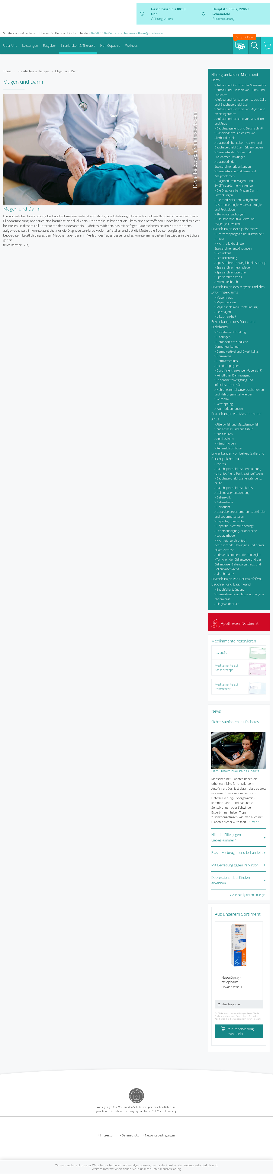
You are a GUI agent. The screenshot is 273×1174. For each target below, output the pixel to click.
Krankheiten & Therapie (78, 45)
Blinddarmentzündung (231, 332)
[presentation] (217, 966)
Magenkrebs (224, 297)
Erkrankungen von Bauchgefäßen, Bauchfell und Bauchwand (236, 582)
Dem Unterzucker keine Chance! (235, 771)
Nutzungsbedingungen (160, 1135)
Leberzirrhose (225, 535)
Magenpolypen (226, 302)
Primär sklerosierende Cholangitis (238, 555)
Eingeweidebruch (227, 604)
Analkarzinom (225, 439)
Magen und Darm (66, 71)
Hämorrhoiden (226, 443)
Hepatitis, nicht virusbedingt (235, 526)
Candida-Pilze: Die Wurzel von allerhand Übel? (235, 135)
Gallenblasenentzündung (232, 493)
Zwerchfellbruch (227, 282)
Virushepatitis (225, 574)
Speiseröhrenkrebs (229, 277)
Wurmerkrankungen (229, 409)
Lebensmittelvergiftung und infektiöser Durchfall (234, 382)
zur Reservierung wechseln (237, 1031)
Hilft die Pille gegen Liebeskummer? (226, 837)
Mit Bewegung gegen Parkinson (234, 865)
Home (7, 71)
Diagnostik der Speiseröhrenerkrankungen (233, 164)
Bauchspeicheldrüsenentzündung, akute (238, 480)
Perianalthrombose (229, 448)
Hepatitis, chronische (230, 521)
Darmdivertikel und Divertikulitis (237, 351)
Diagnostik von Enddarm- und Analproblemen (235, 173)
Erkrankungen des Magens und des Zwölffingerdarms (237, 290)
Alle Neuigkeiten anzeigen (249, 895)
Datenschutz (130, 1135)
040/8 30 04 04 (101, 33)
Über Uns (10, 45)
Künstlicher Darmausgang (233, 375)
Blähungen (223, 337)
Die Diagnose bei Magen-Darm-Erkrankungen (236, 192)
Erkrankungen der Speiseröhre (234, 229)
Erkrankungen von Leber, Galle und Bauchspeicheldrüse (237, 456)
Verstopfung (224, 404)
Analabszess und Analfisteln (234, 429)
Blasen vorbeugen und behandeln (237, 852)
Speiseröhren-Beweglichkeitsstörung (241, 263)
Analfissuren (224, 434)
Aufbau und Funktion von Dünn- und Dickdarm (240, 92)
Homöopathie (110, 45)
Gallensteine (224, 502)
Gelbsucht (223, 507)
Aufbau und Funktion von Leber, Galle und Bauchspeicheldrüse (240, 101)
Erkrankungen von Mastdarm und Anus (236, 416)
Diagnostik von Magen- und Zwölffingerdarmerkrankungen (234, 183)
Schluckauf (223, 253)
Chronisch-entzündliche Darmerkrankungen (231, 344)
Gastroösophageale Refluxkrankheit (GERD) (239, 236)
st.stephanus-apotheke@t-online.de (139, 33)
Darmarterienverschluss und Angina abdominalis (239, 596)
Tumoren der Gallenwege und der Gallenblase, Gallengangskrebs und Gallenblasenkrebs (238, 564)
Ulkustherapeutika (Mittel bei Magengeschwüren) (235, 221)
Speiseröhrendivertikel (231, 272)
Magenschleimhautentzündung (236, 307)
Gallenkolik (223, 497)
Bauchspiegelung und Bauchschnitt (239, 128)
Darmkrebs (223, 356)
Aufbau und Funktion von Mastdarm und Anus (239, 121)
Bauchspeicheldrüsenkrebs (234, 488)
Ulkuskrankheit (226, 316)
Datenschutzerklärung (166, 1169)
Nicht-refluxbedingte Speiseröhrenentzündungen (233, 245)
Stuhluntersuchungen (230, 214)
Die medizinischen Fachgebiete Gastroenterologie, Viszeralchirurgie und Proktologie (238, 204)
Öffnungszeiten (162, 18)
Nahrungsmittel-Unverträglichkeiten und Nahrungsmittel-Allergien (239, 392)
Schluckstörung (226, 258)
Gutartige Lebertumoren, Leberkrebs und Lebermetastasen (240, 514)
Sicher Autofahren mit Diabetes (235, 721)
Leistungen (30, 45)
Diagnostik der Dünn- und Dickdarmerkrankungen (233, 154)
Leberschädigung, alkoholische (236, 531)
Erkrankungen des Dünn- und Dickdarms (233, 324)
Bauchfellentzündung (230, 589)
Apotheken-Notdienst (234, 623)
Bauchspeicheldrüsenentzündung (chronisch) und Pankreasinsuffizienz (239, 471)
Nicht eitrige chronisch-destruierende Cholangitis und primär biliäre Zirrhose (239, 545)
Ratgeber (49, 45)
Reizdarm (222, 399)
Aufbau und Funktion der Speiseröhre (241, 85)
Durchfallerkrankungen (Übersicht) (239, 370)
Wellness (131, 45)
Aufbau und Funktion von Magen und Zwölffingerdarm (240, 111)
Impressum (107, 1135)
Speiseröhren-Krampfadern (234, 267)
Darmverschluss (227, 361)
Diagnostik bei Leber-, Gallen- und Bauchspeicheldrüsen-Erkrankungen (239, 145)
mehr (254, 822)
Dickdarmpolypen (228, 366)
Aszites (221, 464)
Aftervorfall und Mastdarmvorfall (237, 424)
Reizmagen (223, 312)
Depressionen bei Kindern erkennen (231, 880)
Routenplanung (223, 18)
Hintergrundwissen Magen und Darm (234, 77)
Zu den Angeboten (229, 1004)
